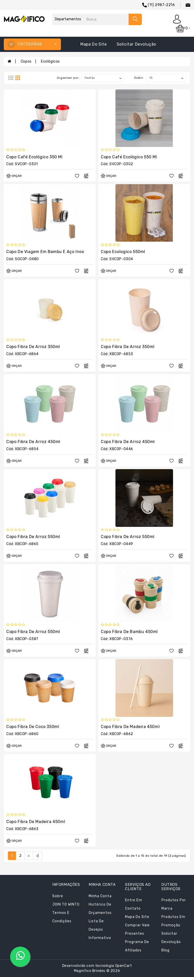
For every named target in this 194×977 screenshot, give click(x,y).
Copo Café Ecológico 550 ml (129, 157)
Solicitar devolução (136, 44)
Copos (26, 61)
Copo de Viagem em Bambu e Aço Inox (45, 251)
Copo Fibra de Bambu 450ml (129, 631)
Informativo (100, 938)
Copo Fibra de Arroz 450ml (33, 441)
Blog (165, 950)
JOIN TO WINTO (66, 904)
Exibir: (139, 78)
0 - (183, 28)
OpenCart (123, 966)
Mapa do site (93, 44)
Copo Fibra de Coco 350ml (32, 726)
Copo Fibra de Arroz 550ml (33, 536)
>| (37, 856)
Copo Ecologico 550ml (123, 251)
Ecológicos (50, 61)
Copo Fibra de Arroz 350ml (33, 346)
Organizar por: (68, 78)
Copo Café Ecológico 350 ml (34, 157)
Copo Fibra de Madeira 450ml (130, 726)
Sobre (57, 896)
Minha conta (100, 896)
